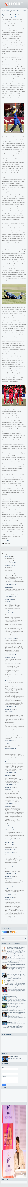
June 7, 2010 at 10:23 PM (10, 706)
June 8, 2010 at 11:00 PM (10, 803)
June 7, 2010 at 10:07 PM (10, 562)
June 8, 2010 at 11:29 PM (10, 825)
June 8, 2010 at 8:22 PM (10, 772)
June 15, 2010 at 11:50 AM (11, 849)
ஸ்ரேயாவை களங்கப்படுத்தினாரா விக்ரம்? (16, 1012)
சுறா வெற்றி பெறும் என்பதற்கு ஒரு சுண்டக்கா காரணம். (14, 1021)
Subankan (8, 556)
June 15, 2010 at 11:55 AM (10, 918)
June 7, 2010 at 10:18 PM (10, 636)
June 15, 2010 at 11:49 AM (11, 840)
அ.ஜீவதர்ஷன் (8, 733)
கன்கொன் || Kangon (10, 565)
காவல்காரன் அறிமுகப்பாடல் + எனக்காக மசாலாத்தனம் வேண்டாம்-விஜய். (16, 948)
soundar (8, 868)
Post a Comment (8, 920)
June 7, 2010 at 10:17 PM (10, 610)
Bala (6, 761)
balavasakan (8, 751)
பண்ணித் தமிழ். (10, 980)
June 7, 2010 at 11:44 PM (10, 740)
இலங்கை (13, 10)
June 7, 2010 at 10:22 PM (10, 654)
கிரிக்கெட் (18, 10)
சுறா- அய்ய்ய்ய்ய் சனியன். (13, 973)
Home (3, 10)
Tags (10, 943)
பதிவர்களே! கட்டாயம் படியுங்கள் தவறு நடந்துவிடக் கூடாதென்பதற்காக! (15, 1004)
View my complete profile (14, 1058)
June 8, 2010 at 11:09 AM (10, 748)
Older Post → (24, 549)
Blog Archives (17, 943)
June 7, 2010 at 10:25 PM (10, 731)
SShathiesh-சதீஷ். (9, 599)
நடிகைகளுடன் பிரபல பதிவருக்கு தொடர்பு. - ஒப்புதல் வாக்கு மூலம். (16, 956)
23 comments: (19, 17)
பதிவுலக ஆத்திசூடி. (11, 996)
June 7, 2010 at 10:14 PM (10, 596)
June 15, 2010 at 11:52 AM (10, 884)
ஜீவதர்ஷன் (8, 789)
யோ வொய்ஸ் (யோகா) (10, 638)
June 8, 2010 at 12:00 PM (10, 759)
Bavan (7, 680)
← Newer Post (4, 549)
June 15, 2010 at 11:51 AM (10, 864)
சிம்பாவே (23, 10)
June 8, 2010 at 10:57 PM (10, 784)
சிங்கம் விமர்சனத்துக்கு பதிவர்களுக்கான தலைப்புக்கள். (16, 965)
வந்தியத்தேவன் (8, 587)
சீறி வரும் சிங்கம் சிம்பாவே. (11, 15)
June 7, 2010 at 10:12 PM (10, 584)
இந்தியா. (8, 10)
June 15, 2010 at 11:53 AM (10, 894)
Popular (4, 943)
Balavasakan (9, 878)
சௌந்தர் (7, 743)
